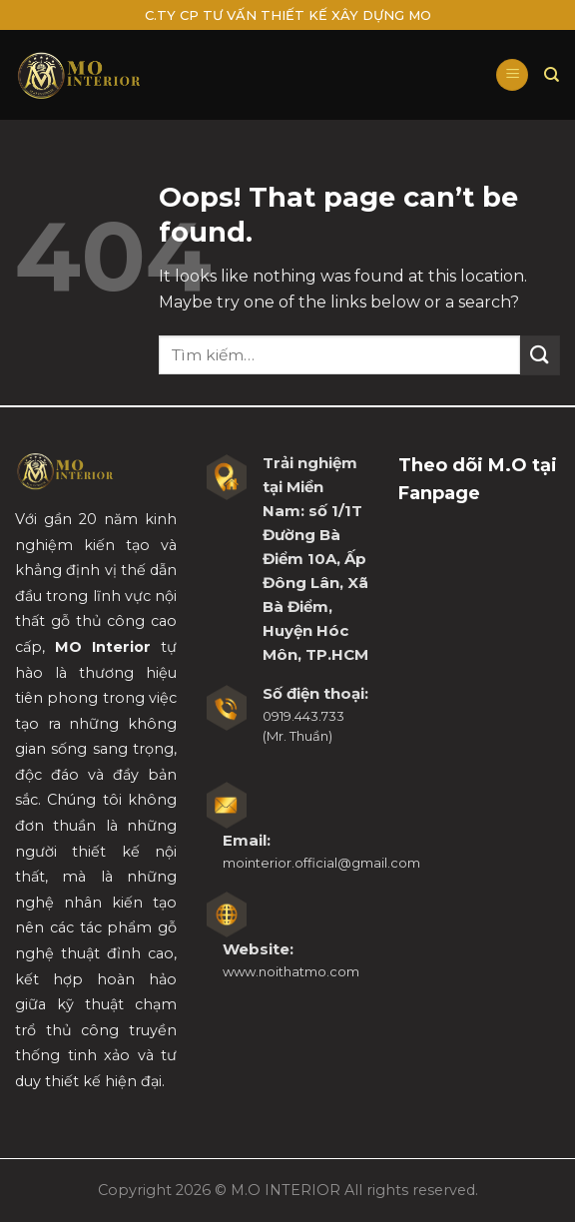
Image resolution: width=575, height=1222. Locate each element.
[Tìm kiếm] (552, 75)
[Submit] (540, 354)
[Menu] (512, 75)
